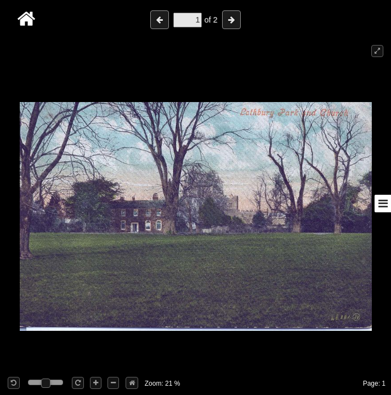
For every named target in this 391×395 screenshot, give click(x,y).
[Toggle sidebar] (383, 203)
